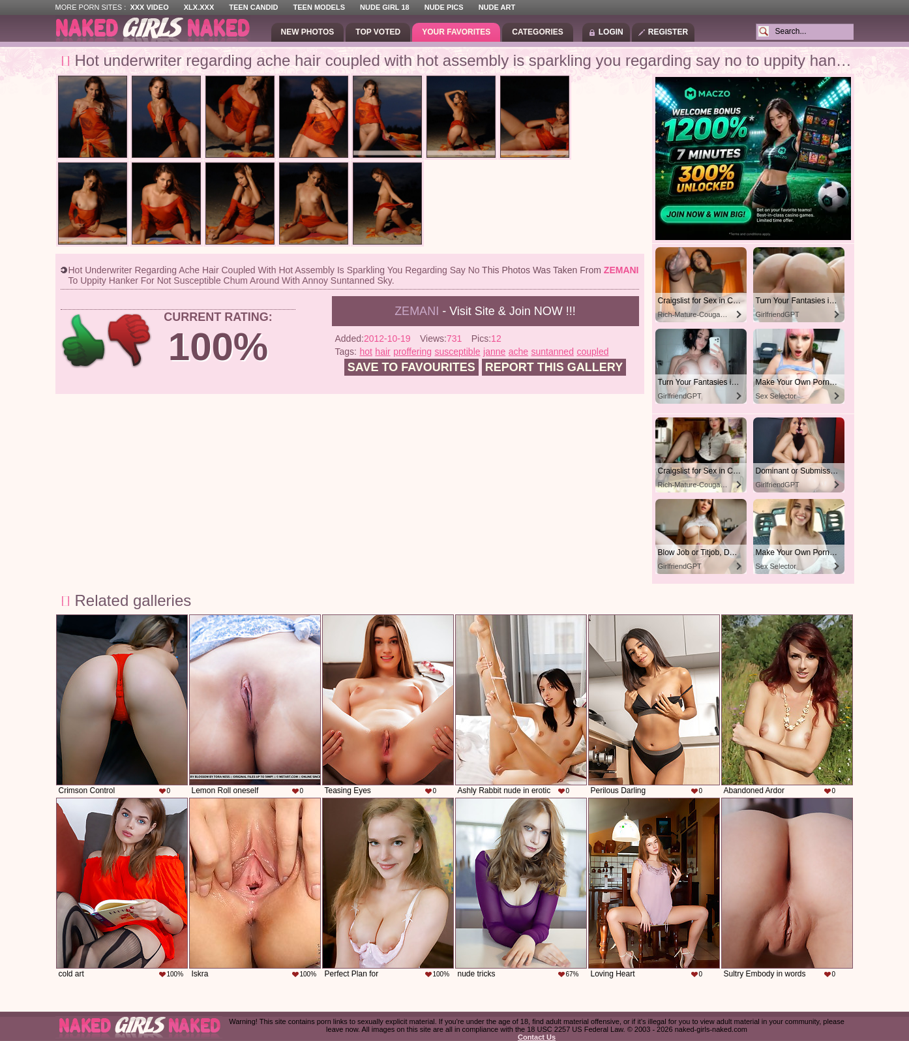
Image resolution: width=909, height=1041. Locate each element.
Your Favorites (456, 32)
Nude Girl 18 (385, 7)
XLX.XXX (199, 7)
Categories (537, 32)
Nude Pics (444, 7)
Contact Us (537, 1037)
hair (382, 351)
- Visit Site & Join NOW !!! (485, 311)
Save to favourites (411, 367)
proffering (412, 351)
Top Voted (377, 32)
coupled (592, 351)
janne (494, 351)
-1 (130, 341)
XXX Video (149, 7)
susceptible (458, 351)
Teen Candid (253, 7)
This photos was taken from (560, 270)
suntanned (552, 351)
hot (365, 351)
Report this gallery (554, 367)
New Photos (308, 32)
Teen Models (319, 7)
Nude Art (497, 7)
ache (518, 351)
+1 (84, 341)
